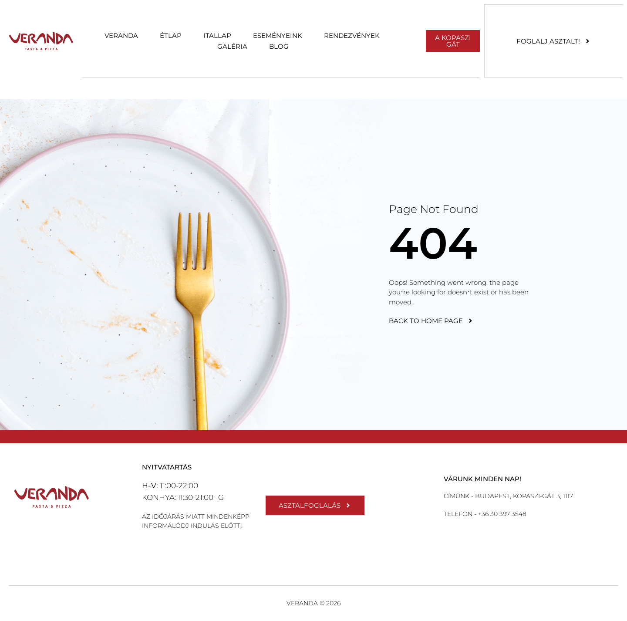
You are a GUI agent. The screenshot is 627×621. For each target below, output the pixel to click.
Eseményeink (277, 35)
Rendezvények (352, 35)
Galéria (232, 46)
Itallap (217, 35)
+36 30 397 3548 (501, 514)
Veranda (121, 35)
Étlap (171, 35)
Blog (279, 46)
